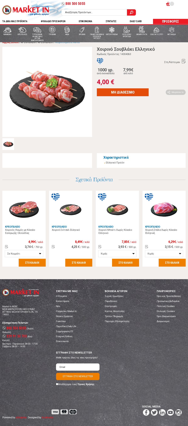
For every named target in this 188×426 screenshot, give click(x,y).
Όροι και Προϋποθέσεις (169, 296)
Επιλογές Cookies (166, 311)
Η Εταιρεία (61, 296)
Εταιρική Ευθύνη (64, 336)
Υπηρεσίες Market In (66, 311)
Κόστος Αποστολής (115, 311)
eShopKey (21, 417)
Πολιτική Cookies (166, 306)
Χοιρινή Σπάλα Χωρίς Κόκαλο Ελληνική (161, 231)
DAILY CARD (136, 21)
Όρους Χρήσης (86, 384)
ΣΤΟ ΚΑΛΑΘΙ (32, 262)
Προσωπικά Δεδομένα (168, 301)
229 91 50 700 (14, 336)
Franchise (61, 321)
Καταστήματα (62, 301)
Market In (25, 10)
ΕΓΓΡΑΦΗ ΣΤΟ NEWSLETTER (78, 376)
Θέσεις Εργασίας (64, 316)
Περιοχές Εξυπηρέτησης (117, 321)
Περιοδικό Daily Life (66, 326)
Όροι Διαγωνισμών (166, 316)
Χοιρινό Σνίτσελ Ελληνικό (66, 229)
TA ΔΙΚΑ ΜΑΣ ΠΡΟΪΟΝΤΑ (14, 21)
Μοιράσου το (178, 92)
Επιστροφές (111, 306)
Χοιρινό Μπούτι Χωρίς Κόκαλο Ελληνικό (115, 231)
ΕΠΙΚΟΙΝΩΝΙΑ (85, 21)
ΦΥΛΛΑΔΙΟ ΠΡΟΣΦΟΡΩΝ (53, 21)
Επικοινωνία (62, 341)
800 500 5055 (73, 4)
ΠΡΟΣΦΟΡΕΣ (170, 21)
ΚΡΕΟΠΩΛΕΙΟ (12, 226)
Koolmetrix (47, 417)
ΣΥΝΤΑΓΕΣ (111, 21)
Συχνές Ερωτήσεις (114, 296)
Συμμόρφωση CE (64, 331)
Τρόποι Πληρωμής (114, 316)
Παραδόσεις (111, 301)
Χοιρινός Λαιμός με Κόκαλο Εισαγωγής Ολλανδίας (20, 231)
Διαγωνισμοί (163, 321)
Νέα (58, 306)
